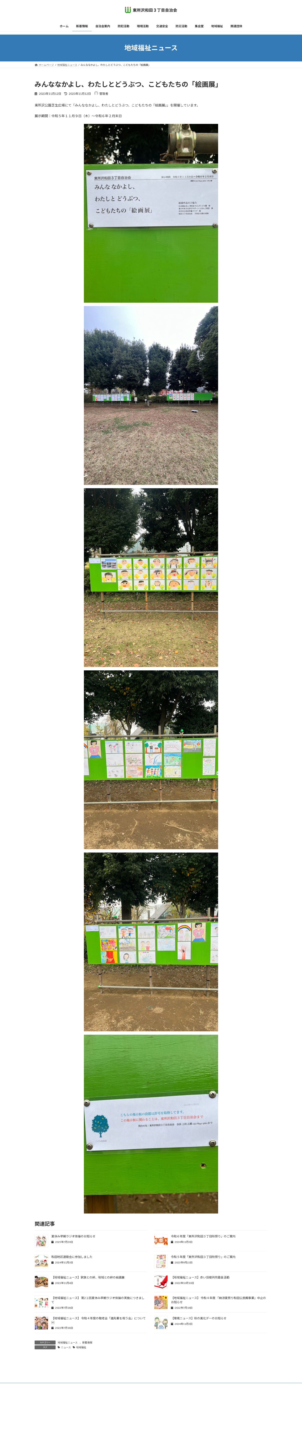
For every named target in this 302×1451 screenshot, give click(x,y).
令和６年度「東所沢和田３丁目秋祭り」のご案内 (203, 1236)
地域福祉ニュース (68, 1342)
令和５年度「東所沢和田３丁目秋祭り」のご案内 (203, 1257)
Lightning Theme (150, 1443)
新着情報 (87, 1342)
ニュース (66, 1347)
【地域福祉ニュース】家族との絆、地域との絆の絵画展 (88, 1277)
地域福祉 (81, 1347)
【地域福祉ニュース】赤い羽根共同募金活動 (200, 1277)
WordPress (128, 1443)
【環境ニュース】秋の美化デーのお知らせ (198, 1318)
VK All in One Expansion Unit (178, 1443)
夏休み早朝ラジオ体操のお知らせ (73, 1236)
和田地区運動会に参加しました (71, 1257)
